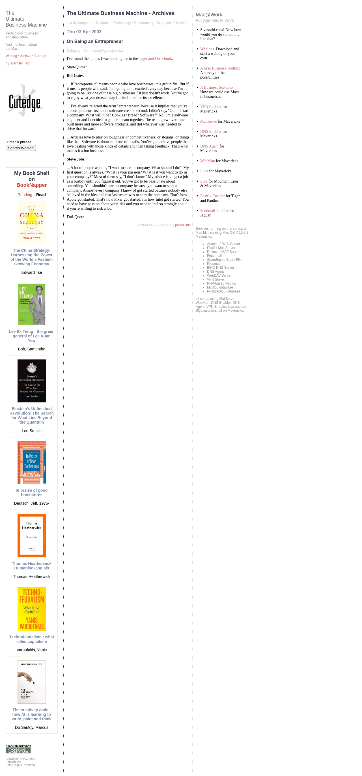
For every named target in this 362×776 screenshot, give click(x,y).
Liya (204, 181)
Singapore (164, 23)
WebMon (207, 161)
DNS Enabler (210, 131)
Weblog (12, 56)
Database (103, 23)
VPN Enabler (210, 107)
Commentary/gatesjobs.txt (103, 51)
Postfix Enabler (212, 196)
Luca (204, 171)
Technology (122, 23)
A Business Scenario (216, 87)
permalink (182, 225)
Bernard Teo (20, 63)
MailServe (208, 121)
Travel (180, 23)
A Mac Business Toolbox (220, 68)
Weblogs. (207, 49)
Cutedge (41, 56)
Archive (26, 56)
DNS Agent (209, 146)
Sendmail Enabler (214, 211)
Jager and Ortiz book (155, 59)
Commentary (144, 23)
